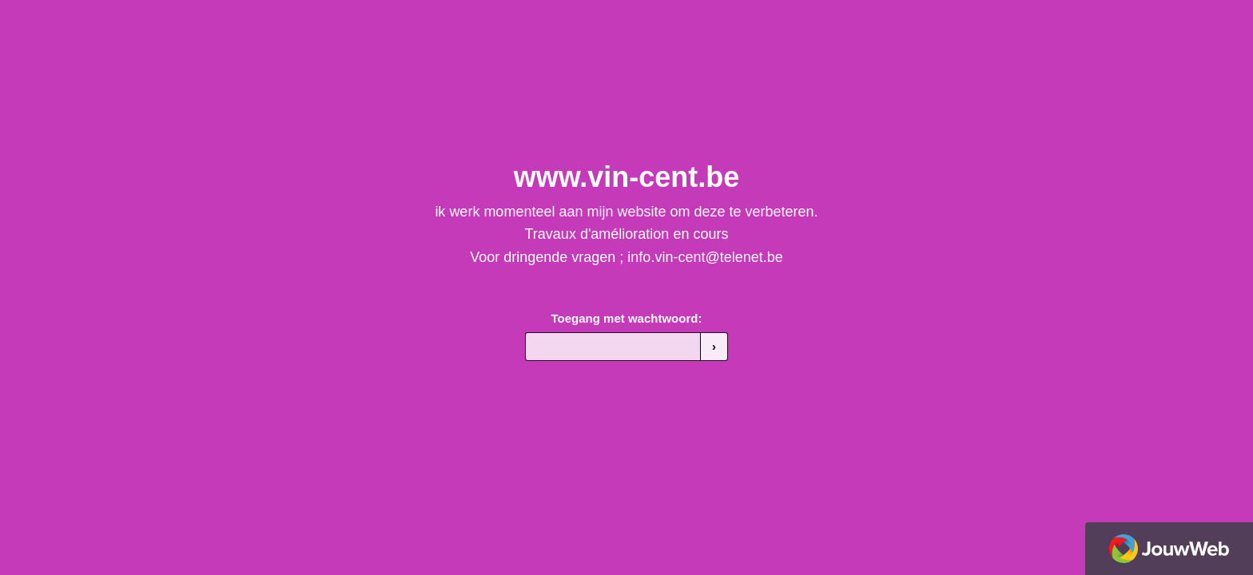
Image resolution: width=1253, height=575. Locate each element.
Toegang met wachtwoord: (626, 318)
